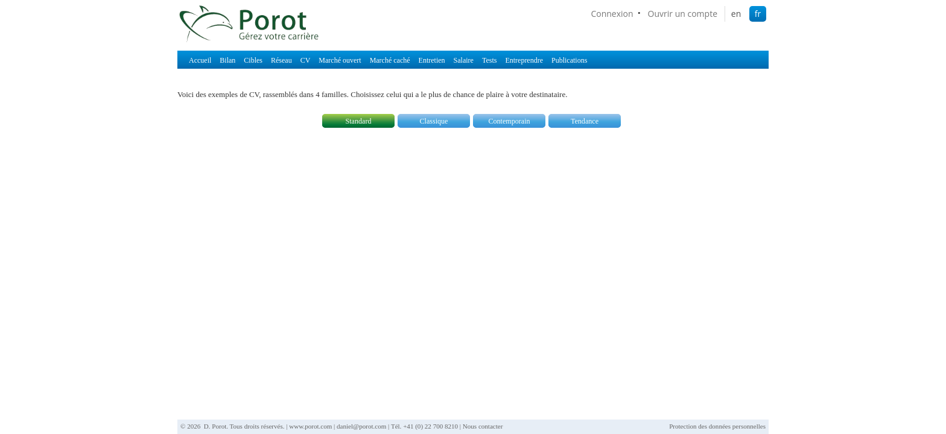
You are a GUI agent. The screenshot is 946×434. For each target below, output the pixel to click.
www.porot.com (310, 426)
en (736, 13)
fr (758, 13)
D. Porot (215, 426)
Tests (489, 60)
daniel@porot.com (361, 426)
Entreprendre (524, 60)
